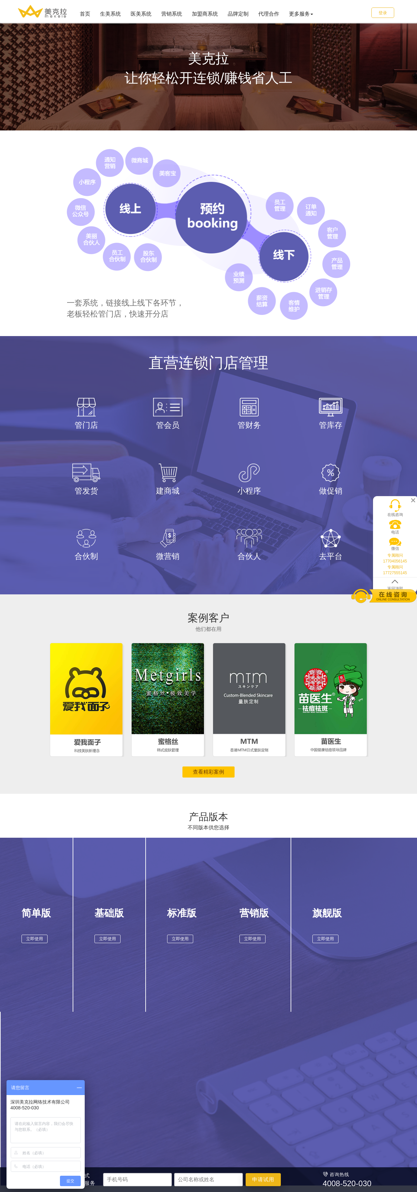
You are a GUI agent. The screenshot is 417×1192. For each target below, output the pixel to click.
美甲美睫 (95, 1084)
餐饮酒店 (173, 1084)
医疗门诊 (134, 1075)
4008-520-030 (267, 1102)
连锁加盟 (212, 1075)
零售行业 (174, 1056)
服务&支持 (259, 1056)
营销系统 (171, 14)
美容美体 (95, 1066)
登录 (383, 12)
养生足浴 (95, 1102)
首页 (85, 14)
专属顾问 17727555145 (395, 565)
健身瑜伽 (95, 1111)
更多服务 (301, 14)
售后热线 (256, 1093)
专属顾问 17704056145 (395, 554)
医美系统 (141, 14)
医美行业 (135, 1056)
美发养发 (95, 1075)
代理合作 (268, 14)
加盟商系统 (205, 14)
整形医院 (134, 1066)
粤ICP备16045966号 (256, 1160)
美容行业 (96, 1056)
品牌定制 (238, 14)
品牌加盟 (212, 1066)
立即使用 (33, 941)
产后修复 (95, 1093)
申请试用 (263, 1179)
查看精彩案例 (208, 772)
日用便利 (173, 1075)
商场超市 (173, 1066)
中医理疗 (134, 1093)
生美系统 (110, 14)
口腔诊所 (134, 1084)
